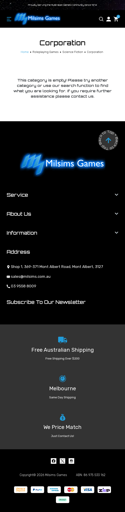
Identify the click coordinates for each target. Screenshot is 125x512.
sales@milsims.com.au (29, 276)
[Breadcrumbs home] (25, 52)
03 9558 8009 (21, 286)
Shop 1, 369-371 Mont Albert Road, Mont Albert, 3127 (55, 266)
